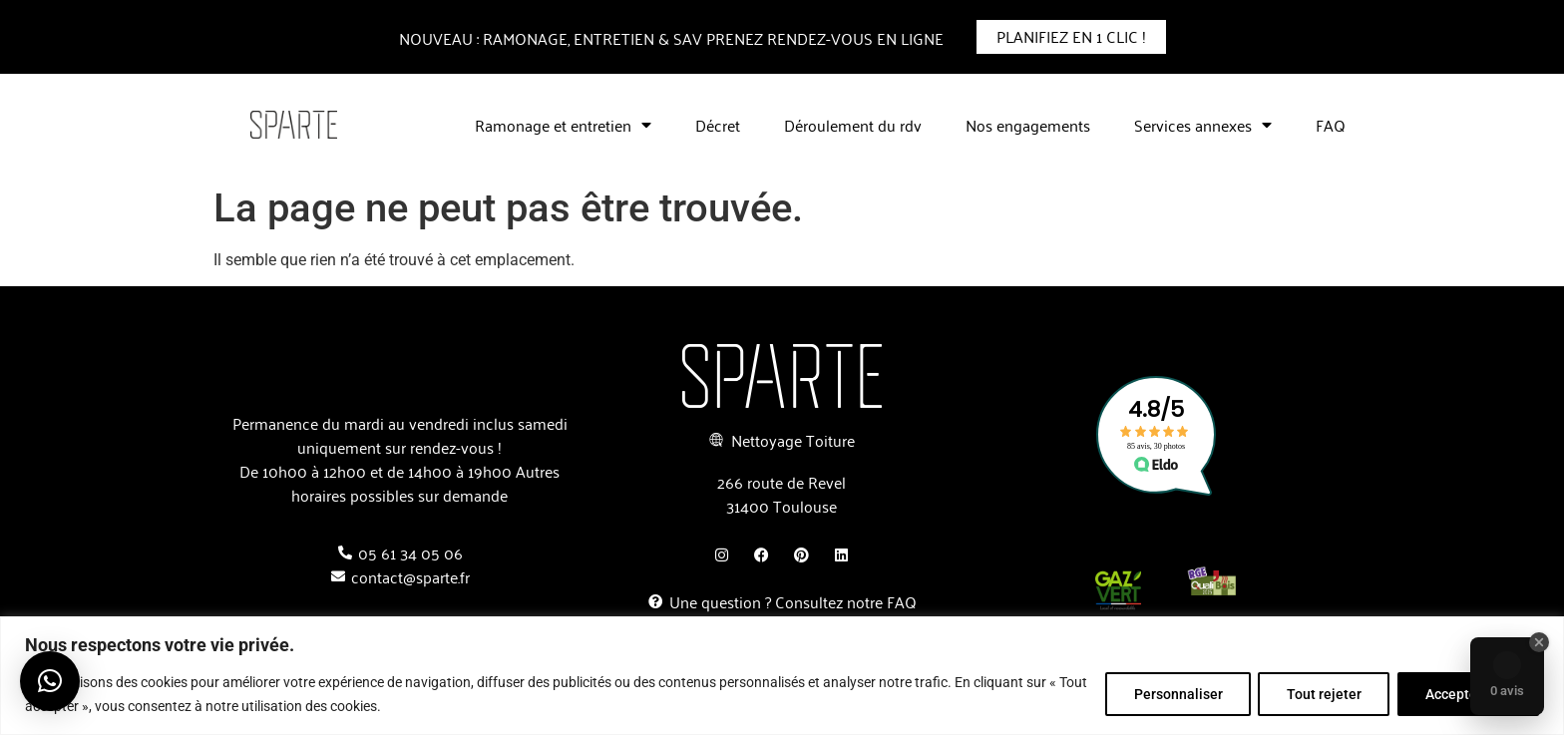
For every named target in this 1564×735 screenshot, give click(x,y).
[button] (50, 681)
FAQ (1331, 125)
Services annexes (1203, 125)
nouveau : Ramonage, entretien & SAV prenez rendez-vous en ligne (671, 38)
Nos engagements (1028, 125)
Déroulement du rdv (853, 125)
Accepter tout (1467, 694)
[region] (782, 675)
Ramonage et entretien (563, 125)
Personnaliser (1173, 694)
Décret (717, 125)
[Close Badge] (1539, 642)
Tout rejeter (1321, 694)
